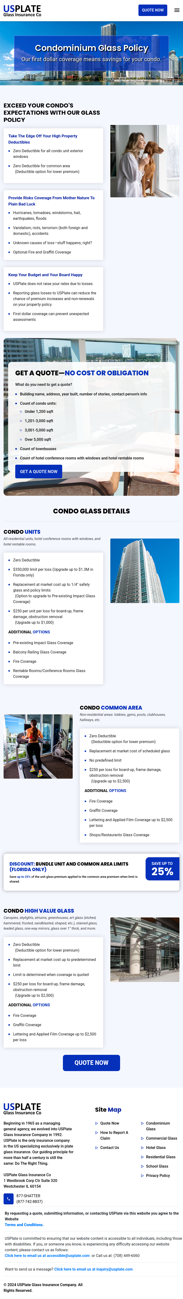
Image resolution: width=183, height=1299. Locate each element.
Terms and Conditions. (24, 1225)
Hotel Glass (156, 1147)
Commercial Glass (161, 1138)
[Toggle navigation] (176, 10)
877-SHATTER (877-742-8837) (29, 1199)
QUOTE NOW (153, 10)
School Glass (157, 1166)
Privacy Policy (158, 1175)
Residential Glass (161, 1157)
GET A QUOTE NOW (38, 471)
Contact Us (109, 1147)
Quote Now (109, 1123)
